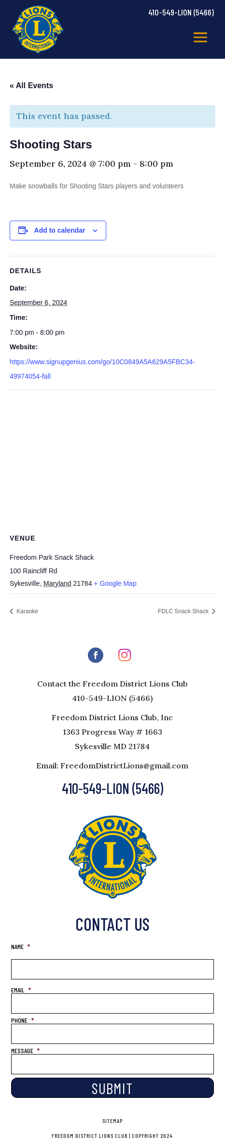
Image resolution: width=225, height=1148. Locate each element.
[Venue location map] (112, 460)
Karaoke (26, 611)
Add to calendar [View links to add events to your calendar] (59, 230)
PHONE (22, 1020)
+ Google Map (115, 583)
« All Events (31, 85)
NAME (20, 946)
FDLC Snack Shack (184, 611)
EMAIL (21, 990)
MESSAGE (25, 1050)
